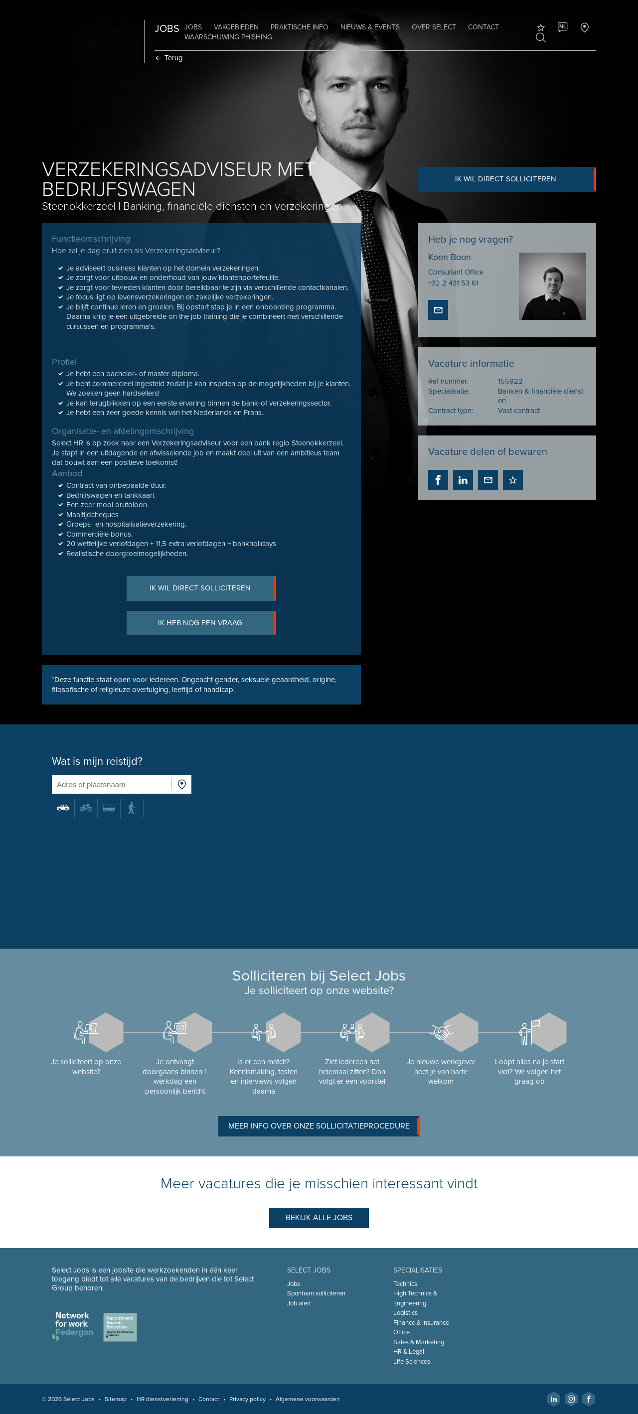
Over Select (434, 27)
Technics (405, 1284)
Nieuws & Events (370, 27)
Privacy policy (247, 1399)
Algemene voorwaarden (308, 1399)
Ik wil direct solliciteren (525, 179)
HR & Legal (408, 1352)
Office (401, 1332)
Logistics (405, 1313)
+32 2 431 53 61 (453, 283)
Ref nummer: (448, 381)
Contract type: (450, 410)
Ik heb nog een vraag (217, 623)
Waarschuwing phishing (228, 37)
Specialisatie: (449, 391)
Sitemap (116, 1399)
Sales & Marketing (418, 1342)
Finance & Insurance (421, 1323)
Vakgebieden (236, 27)
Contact (483, 27)
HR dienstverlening (162, 1399)
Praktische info (299, 27)
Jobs (193, 27)
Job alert (299, 1303)
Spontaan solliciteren (316, 1293)
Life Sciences (411, 1362)
